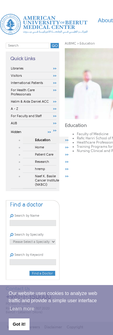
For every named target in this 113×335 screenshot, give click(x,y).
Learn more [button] (22, 308)
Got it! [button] (19, 324)
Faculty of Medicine (92, 134)
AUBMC (70, 43)
